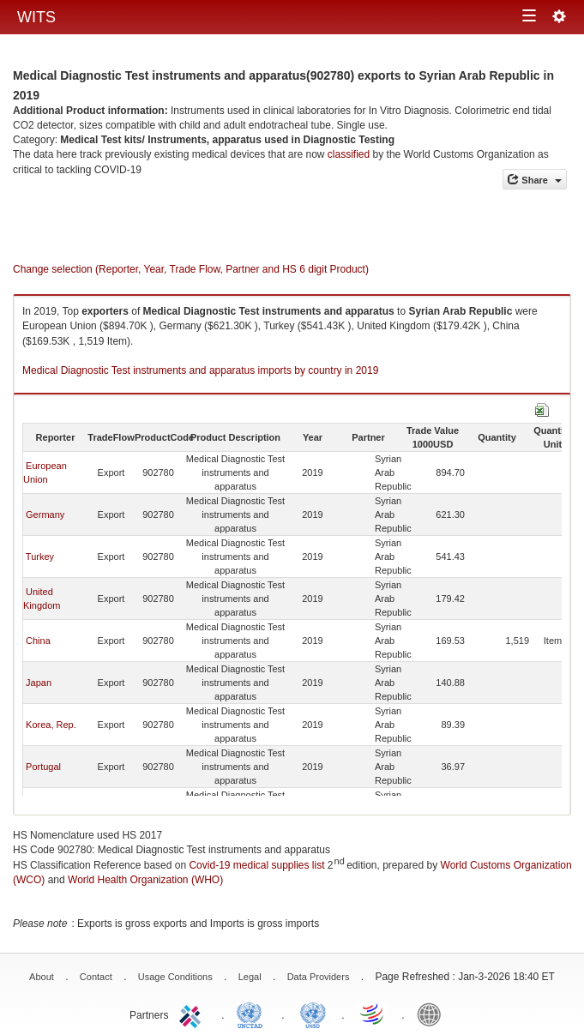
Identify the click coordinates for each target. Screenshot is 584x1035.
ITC (193, 1013)
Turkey (40, 556)
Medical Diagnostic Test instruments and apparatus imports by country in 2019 (200, 370)
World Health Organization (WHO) (145, 880)
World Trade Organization (373, 1013)
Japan (38, 682)
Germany (45, 514)
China (38, 640)
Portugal (43, 766)
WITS (36, 17)
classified (349, 154)
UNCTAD (253, 1013)
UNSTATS (313, 1013)
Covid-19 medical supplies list (256, 865)
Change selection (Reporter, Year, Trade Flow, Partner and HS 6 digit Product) (191, 269)
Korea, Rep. (51, 724)
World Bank (433, 1013)
